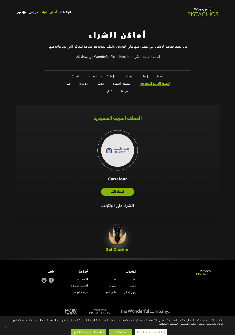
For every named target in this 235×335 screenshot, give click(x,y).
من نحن (33, 12)
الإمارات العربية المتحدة (102, 77)
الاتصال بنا (82, 279)
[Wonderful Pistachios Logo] (203, 15)
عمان (67, 84)
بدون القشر (130, 293)
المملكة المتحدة (122, 84)
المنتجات (65, 12)
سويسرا (84, 84)
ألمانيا (160, 77)
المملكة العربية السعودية (155, 84)
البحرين (75, 77)
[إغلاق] (6, 329)
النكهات (113, 286)
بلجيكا (101, 84)
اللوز (115, 279)
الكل (134, 279)
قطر (109, 92)
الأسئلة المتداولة (79, 286)
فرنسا (124, 92)
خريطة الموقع (81, 293)
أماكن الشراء (49, 12)
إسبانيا (144, 77)
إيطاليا (128, 77)
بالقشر (132, 286)
